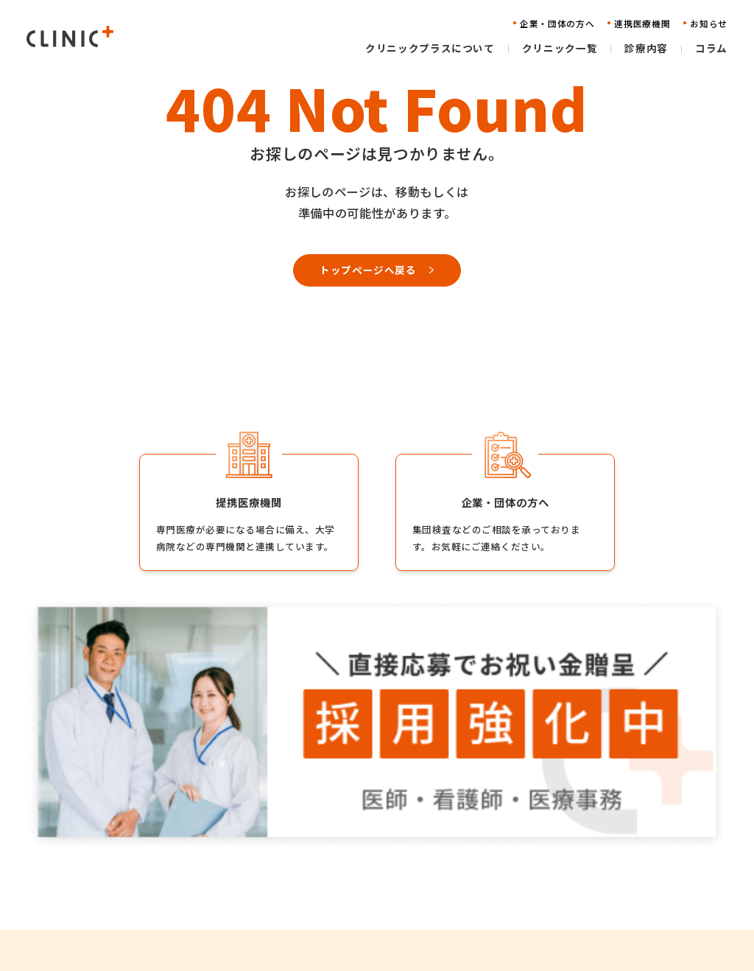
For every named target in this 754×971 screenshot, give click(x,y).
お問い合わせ (508, 909)
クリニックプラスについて (369, 841)
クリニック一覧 (344, 864)
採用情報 (628, 841)
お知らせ (498, 886)
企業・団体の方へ (518, 841)
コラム (324, 909)
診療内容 (329, 886)
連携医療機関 (508, 864)
